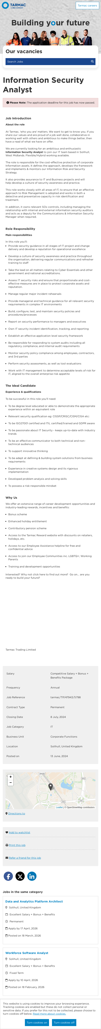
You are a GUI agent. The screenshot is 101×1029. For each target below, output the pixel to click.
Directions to (16, 813)
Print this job (17, 845)
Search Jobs (50, 61)
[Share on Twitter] (20, 876)
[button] (50, 787)
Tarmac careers (87, 5)
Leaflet (59, 807)
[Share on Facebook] (8, 876)
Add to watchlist (19, 832)
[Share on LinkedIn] (31, 876)
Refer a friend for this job (25, 857)
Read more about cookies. (49, 1013)
